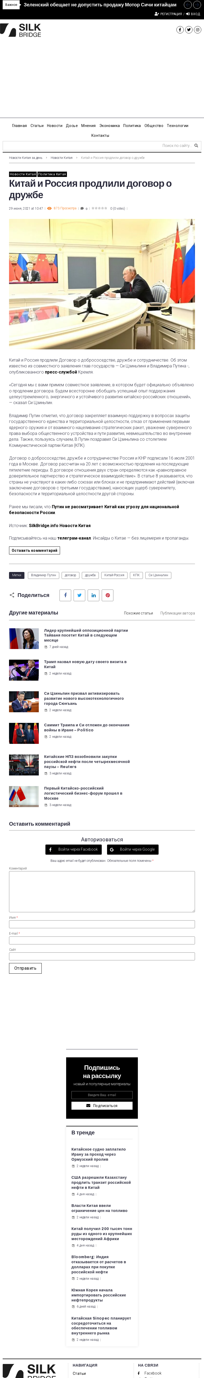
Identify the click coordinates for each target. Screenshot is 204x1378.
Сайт (12, 865)
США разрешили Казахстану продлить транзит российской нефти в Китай (101, 1099)
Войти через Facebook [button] (78, 765)
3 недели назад (57, 725)
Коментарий (18, 784)
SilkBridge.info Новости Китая (60, 525)
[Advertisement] (102, 81)
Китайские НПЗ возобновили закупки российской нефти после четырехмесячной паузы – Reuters (70, 709)
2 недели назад (154, 642)
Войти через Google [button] (137, 765)
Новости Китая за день (25, 158)
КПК (136, 575)
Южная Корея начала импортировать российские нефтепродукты (98, 1211)
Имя (13, 834)
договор (70, 575)
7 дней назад (56, 652)
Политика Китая (52, 174)
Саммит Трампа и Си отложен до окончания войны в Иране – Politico (165, 667)
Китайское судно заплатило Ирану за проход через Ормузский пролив (98, 1070)
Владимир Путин (43, 575)
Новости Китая (62, 158)
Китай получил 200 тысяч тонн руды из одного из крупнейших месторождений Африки (101, 1150)
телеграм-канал (74, 538)
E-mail (14, 849)
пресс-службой (61, 372)
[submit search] (196, 145)
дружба (90, 575)
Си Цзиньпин (158, 575)
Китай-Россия (114, 575)
